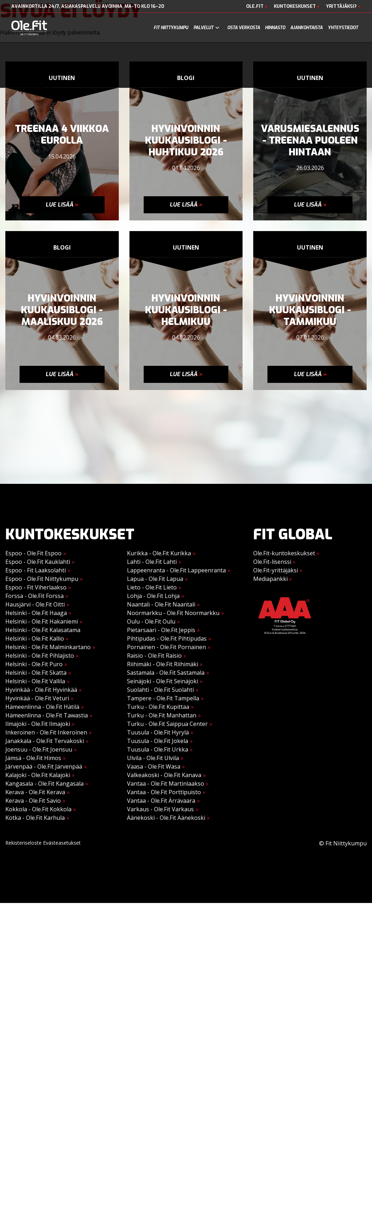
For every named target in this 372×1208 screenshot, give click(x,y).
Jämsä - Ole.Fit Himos (33, 758)
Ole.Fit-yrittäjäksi (277, 570)
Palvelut (203, 28)
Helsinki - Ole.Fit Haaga (36, 613)
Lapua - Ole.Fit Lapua (155, 579)
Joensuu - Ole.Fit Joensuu (38, 749)
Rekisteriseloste (23, 842)
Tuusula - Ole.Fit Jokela (157, 741)
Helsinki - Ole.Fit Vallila (35, 681)
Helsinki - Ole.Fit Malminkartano (48, 647)
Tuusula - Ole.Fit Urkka (157, 749)
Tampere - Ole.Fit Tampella (163, 698)
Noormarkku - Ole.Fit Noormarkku (173, 613)
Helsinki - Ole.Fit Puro (34, 664)
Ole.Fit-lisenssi (274, 562)
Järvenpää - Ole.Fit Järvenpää (43, 766)
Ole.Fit (256, 6)
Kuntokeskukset (297, 6)
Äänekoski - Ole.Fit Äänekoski (166, 818)
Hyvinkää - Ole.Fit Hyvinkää (41, 690)
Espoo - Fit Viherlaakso (36, 587)
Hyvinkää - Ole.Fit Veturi (37, 698)
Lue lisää (62, 204)
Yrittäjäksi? (343, 6)
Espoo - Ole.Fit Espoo (33, 553)
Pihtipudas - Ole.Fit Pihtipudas (167, 638)
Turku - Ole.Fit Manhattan (161, 715)
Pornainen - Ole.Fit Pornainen (166, 647)
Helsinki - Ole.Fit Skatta (36, 673)
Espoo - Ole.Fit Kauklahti (37, 562)
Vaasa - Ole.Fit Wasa (153, 766)
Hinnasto (275, 28)
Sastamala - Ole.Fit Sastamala (165, 673)
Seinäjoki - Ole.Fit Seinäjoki (162, 681)
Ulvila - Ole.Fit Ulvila (153, 758)
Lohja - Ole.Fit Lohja (153, 596)
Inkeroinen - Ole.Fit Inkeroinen (46, 732)
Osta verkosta (243, 28)
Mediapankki (272, 579)
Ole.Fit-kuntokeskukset (286, 553)
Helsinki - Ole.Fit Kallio (34, 638)
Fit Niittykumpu (171, 28)
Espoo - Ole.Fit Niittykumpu (41, 579)
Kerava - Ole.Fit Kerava (35, 792)
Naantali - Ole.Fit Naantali (161, 604)
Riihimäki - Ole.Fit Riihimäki (162, 664)
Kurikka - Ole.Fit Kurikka (159, 553)
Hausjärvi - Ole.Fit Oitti (35, 604)
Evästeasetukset (62, 842)
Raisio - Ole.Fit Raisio (154, 655)
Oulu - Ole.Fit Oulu (151, 621)
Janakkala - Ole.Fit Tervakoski (44, 741)
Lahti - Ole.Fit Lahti (152, 562)
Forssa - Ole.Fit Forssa (34, 596)
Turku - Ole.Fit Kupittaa (158, 707)
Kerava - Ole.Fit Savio (33, 801)
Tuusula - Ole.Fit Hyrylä (158, 732)
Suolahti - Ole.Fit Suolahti (160, 690)
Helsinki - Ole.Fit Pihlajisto (39, 655)
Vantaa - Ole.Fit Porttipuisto (164, 792)
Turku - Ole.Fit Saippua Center (167, 724)
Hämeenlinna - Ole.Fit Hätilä (42, 707)
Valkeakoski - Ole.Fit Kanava (164, 775)
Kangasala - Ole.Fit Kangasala (44, 783)
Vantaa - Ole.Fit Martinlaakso (165, 783)
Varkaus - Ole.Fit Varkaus (160, 809)
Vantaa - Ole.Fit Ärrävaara (161, 801)
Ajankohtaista (306, 28)
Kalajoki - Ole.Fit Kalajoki (37, 775)
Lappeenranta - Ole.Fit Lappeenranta (176, 570)
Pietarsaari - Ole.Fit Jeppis (161, 630)
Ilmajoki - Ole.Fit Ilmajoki (37, 724)
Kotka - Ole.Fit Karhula (35, 818)
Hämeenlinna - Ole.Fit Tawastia (46, 715)
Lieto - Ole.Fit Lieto (152, 587)
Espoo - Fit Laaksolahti (35, 570)
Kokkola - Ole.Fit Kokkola (38, 809)
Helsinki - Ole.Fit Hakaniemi (41, 621)
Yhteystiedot (343, 28)
